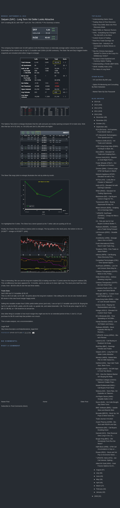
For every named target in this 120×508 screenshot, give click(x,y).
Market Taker (97, 92)
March (98, 486)
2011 (96, 111)
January (99, 492)
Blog (60, 8)
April (98, 482)
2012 (96, 108)
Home (45, 402)
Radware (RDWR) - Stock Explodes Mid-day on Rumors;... (105, 329)
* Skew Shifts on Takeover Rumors (104, 30)
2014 (96, 102)
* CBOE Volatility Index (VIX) (102, 67)
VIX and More (98, 80)
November (100, 120)
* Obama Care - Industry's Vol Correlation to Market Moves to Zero (103, 46)
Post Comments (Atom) (19, 406)
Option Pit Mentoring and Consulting (105, 84)
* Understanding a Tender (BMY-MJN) (105, 64)
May (98, 479)
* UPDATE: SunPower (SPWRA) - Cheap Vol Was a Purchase (107, 215)
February (99, 489)
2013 (96, 105)
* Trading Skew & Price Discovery (104, 22)
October (99, 123)
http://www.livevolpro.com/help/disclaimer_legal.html (19, 329)
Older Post (84, 402)
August (99, 470)
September (100, 127)
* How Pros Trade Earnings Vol (103, 41)
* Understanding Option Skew (102, 19)
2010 (96, 114)
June (98, 476)
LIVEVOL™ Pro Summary (44, 23)
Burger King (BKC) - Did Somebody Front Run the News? (105, 441)
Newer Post (5, 402)
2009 (96, 496)
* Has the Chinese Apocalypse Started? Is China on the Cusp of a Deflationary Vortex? (105, 53)
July (98, 473)
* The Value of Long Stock (101, 69)
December (100, 117)
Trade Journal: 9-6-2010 (104, 419)
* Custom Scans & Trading (101, 38)
